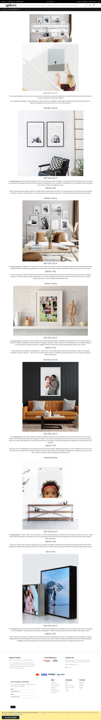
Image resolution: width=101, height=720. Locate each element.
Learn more (18, 714)
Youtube (81, 690)
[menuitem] (23, 5)
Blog (5, 9)
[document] (51, 715)
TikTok (80, 692)
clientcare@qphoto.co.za (72, 667)
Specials (67, 693)
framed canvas (17, 438)
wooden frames (16, 181)
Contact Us (53, 685)
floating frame (15, 537)
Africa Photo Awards (70, 690)
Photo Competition (69, 688)
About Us (67, 685)
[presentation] (21, 704)
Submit (13, 709)
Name (12, 692)
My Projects (53, 692)
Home (1, 9)
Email (12, 697)
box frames (14, 631)
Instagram (81, 687)
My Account (54, 695)
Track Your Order (55, 687)
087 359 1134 (69, 670)
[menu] (49, 5)
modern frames (15, 267)
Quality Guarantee (55, 693)
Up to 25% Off (50, 1)
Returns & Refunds (55, 688)
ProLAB (66, 692)
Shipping (53, 690)
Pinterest (81, 688)
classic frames (16, 342)
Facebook (81, 685)
